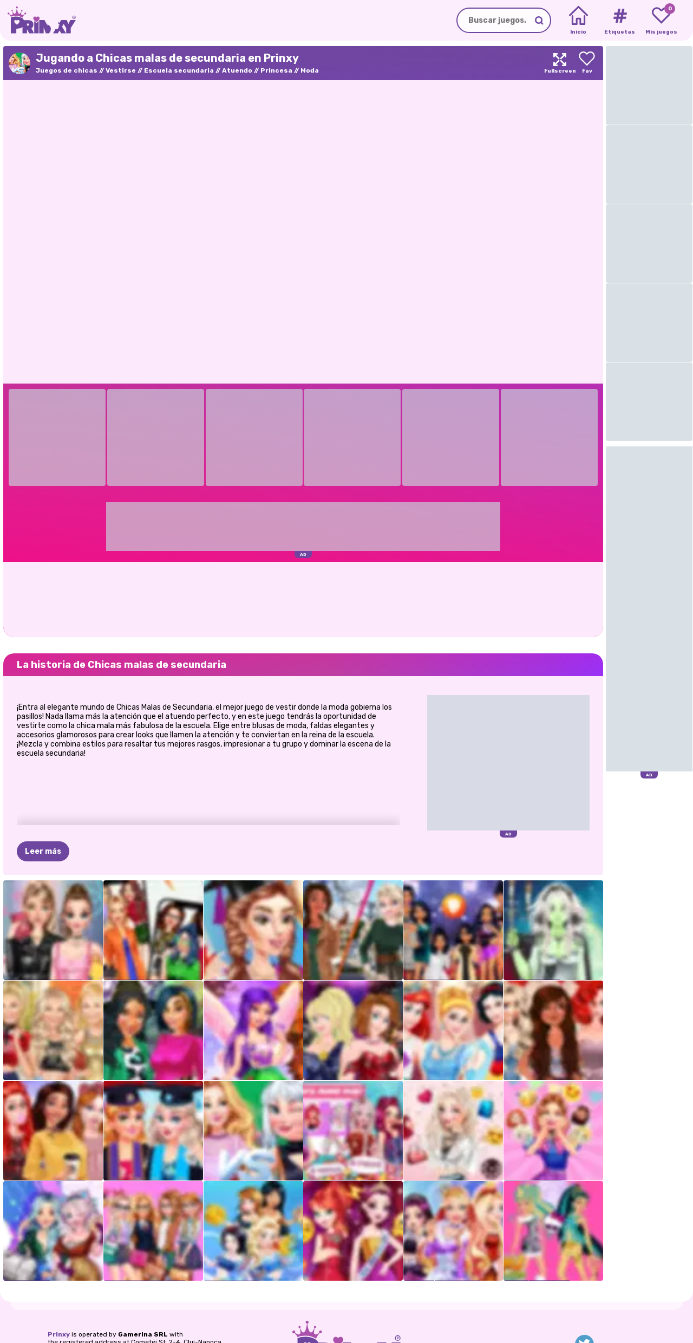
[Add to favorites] (587, 63)
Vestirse (121, 70)
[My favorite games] (661, 20)
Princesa (276, 70)
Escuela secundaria (179, 70)
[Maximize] (560, 63)
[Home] (578, 20)
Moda (309, 70)
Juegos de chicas (66, 70)
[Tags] (619, 20)
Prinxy (59, 1334)
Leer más (43, 851)
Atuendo (237, 70)
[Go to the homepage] (38, 20)
